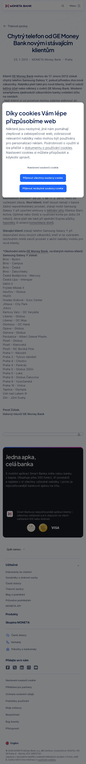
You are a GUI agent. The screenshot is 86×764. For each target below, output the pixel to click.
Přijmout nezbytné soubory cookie (43, 188)
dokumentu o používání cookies (48, 148)
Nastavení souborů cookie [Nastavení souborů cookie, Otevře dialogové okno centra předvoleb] (43, 167)
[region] (43, 150)
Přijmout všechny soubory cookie (43, 178)
